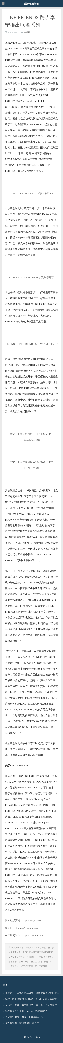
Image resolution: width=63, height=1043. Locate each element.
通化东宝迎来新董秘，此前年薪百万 (23, 1017)
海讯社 (27, 32)
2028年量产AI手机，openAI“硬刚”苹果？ (25, 1011)
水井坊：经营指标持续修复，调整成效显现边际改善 (31, 993)
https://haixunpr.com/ (33, 935)
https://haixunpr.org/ (28, 928)
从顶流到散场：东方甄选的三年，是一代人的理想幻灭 (31, 1006)
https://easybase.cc (32, 920)
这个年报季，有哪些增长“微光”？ (21, 1023)
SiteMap (39, 1037)
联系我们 (28, 1037)
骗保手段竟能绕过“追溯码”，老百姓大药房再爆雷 (30, 999)
